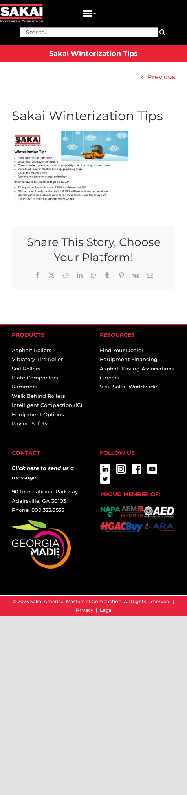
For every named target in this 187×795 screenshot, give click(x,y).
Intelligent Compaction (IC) (47, 405)
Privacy (85, 610)
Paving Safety (30, 423)
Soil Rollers (26, 368)
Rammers (24, 386)
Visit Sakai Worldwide (128, 386)
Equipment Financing (129, 359)
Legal (106, 610)
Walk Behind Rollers (38, 396)
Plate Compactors (35, 377)
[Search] (162, 32)
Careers (109, 377)
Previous (161, 77)
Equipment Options (38, 414)
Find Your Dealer (121, 350)
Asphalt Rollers (31, 350)
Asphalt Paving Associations (137, 368)
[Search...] (89, 32)
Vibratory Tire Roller (37, 359)
